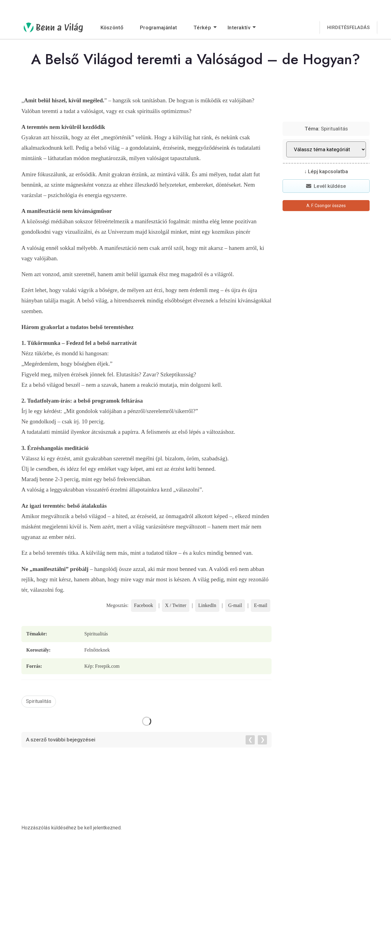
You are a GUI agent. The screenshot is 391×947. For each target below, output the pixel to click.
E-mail (260, 605)
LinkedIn (207, 605)
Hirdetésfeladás (348, 27)
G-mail (235, 605)
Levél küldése (326, 186)
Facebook (143, 605)
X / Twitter (175, 605)
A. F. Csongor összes (326, 205)
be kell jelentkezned (99, 828)
